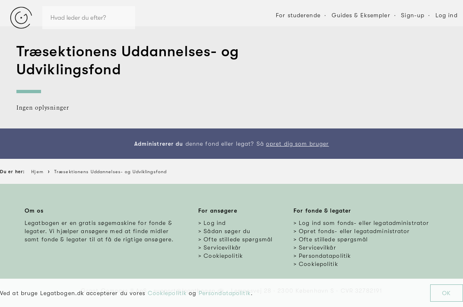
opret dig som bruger (297, 143)
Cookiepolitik (167, 293)
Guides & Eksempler (361, 15)
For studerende (298, 15)
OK (446, 293)
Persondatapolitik (225, 293)
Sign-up (412, 15)
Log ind (446, 15)
